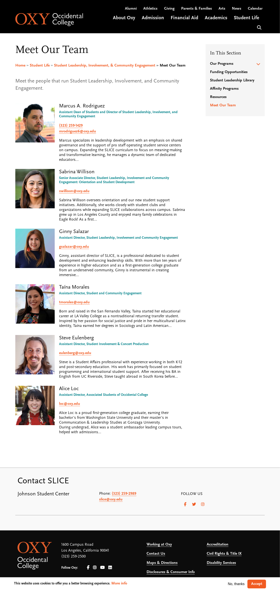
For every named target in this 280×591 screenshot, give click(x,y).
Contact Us (156, 554)
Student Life (40, 65)
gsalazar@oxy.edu (74, 247)
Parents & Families (196, 9)
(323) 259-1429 (71, 126)
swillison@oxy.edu (74, 191)
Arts (222, 9)
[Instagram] (202, 504)
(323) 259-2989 (124, 494)
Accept (256, 584)
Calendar (255, 9)
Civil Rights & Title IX (224, 554)
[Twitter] (194, 504)
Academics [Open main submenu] (216, 18)
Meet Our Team (223, 105)
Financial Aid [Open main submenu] (184, 18)
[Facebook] (185, 504)
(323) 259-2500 (73, 556)
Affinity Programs (224, 89)
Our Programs (221, 64)
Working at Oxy (159, 544)
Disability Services (221, 563)
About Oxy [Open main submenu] (124, 18)
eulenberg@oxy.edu (75, 353)
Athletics (150, 9)
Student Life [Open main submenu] (246, 18)
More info (119, 583)
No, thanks (236, 584)
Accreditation (217, 544)
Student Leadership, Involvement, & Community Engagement (104, 65)
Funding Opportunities (229, 72)
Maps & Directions (162, 563)
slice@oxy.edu (110, 499)
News (236, 9)
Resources (218, 97)
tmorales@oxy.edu (74, 302)
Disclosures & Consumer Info (171, 572)
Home (20, 65)
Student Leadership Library (232, 80)
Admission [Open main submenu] (153, 18)
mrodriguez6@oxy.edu (77, 131)
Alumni (131, 9)
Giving (169, 9)
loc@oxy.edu (69, 404)
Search (258, 27)
